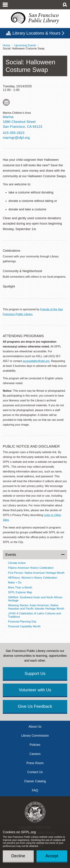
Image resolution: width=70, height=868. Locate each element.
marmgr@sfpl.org (16, 138)
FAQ (35, 790)
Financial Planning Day (22, 621)
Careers (34, 754)
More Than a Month (20, 587)
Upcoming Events (25, 45)
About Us (34, 726)
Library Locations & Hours (36, 33)
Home (6, 45)
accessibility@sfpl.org (36, 361)
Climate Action (17, 562)
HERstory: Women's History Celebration (32, 577)
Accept (52, 855)
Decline (18, 855)
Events (10, 554)
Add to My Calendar (6, 102)
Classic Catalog (35, 781)
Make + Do (15, 582)
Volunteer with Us (35, 690)
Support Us (34, 673)
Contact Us (35, 772)
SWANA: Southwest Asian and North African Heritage (35, 599)
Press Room (35, 763)
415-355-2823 (13, 133)
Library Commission (35, 735)
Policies (35, 744)
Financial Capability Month (24, 626)
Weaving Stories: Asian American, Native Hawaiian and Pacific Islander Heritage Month (36, 607)
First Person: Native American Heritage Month (36, 572)
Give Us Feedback (35, 706)
